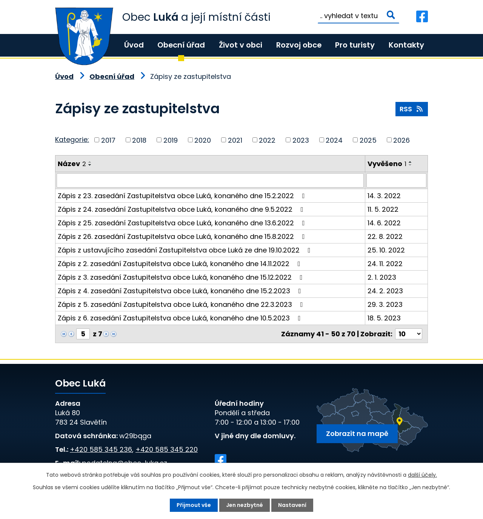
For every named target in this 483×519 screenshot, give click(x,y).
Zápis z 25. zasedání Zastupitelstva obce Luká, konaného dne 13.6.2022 (183, 223)
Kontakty (406, 45)
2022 (267, 140)
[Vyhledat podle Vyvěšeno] (396, 180)
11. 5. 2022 (383, 209)
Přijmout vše (194, 505)
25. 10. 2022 (386, 250)
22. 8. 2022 (385, 236)
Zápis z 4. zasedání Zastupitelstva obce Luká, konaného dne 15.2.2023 (181, 291)
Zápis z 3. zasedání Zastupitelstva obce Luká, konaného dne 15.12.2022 (182, 277)
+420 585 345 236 (101, 449)
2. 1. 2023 (382, 277)
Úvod (134, 45)
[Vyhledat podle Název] (210, 180)
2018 (139, 140)
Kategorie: (72, 139)
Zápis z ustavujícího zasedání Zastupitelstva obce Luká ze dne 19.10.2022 (186, 250)
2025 (368, 140)
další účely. (422, 475)
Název (72, 163)
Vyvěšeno (387, 163)
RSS (412, 109)
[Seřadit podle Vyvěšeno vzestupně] (410, 161)
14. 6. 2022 (384, 223)
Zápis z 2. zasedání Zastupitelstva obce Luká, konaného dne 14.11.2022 (180, 263)
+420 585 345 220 (166, 449)
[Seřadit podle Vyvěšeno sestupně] (410, 164)
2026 (401, 140)
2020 (202, 140)
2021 (235, 140)
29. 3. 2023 (385, 304)
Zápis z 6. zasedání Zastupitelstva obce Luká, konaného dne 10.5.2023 (181, 318)
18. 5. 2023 (384, 318)
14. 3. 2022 (384, 195)
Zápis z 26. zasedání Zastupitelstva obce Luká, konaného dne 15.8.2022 (183, 236)
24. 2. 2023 (385, 291)
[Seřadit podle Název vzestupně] (90, 161)
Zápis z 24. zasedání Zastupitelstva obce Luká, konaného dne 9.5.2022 (182, 209)
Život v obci (240, 45)
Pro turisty (355, 45)
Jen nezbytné (244, 505)
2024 (334, 140)
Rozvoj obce (298, 45)
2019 (170, 140)
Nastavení (292, 505)
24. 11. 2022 (385, 263)
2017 (108, 140)
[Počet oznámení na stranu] (408, 333)
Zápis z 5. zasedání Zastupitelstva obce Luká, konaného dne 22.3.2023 (182, 304)
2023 (300, 140)
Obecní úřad (181, 45)
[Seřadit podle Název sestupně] (90, 164)
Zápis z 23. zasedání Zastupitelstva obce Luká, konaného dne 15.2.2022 (183, 195)
